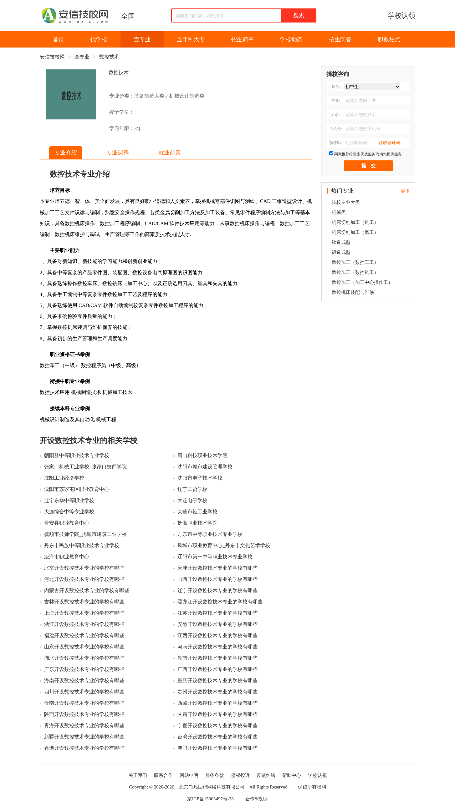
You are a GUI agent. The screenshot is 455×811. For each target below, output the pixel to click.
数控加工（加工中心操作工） (362, 282)
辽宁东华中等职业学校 (69, 500)
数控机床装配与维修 (353, 292)
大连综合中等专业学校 (69, 511)
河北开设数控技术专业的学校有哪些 (84, 579)
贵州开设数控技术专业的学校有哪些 (217, 691)
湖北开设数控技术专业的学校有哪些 (84, 658)
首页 (58, 39)
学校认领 (401, 15)
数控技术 (109, 56)
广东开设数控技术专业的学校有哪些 (84, 669)
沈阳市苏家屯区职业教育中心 (76, 489)
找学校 (98, 39)
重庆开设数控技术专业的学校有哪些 (217, 680)
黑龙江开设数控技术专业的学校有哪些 (220, 601)
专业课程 (117, 152)
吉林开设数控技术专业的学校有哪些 (84, 601)
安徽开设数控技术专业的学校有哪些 (217, 624)
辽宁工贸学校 (192, 489)
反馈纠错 (266, 775)
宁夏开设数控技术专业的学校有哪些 (217, 725)
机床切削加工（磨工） (355, 232)
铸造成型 (341, 242)
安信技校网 (52, 56)
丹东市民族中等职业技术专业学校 (81, 545)
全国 (128, 16)
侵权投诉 (240, 775)
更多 (405, 191)
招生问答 (340, 39)
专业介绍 (65, 152)
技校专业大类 (346, 202)
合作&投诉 (256, 798)
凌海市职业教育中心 (66, 556)
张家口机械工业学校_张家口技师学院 (85, 466)
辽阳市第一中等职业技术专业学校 (215, 556)
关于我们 (137, 775)
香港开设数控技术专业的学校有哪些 (84, 748)
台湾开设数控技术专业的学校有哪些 (217, 736)
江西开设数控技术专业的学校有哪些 (217, 635)
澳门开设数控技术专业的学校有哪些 (217, 748)
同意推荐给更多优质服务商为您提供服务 (368, 154)
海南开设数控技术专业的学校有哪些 (84, 680)
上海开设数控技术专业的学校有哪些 (84, 613)
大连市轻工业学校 (197, 511)
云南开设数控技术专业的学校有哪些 (84, 703)
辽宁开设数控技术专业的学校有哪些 (217, 590)
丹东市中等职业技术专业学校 (210, 534)
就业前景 (169, 152)
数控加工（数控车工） (355, 262)
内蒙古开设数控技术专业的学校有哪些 (86, 590)
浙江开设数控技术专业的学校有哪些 (84, 624)
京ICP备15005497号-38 (210, 798)
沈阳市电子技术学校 (199, 478)
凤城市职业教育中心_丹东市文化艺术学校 (223, 545)
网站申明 (189, 775)
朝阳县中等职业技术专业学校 (76, 455)
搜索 (298, 15)
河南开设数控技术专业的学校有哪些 (217, 646)
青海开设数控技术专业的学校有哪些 (84, 725)
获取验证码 (390, 142)
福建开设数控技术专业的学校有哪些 (84, 635)
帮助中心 (291, 775)
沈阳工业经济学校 (64, 478)
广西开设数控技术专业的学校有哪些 (217, 669)
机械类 (339, 212)
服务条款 (214, 775)
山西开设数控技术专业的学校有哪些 (217, 579)
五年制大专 (191, 39)
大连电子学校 (192, 500)
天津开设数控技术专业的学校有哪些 (217, 568)
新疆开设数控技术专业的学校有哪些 (84, 736)
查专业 (142, 39)
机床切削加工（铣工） (355, 222)
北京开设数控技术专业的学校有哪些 (84, 568)
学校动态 (291, 39)
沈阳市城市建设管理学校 (205, 466)
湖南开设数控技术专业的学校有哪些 (217, 658)
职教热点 (389, 39)
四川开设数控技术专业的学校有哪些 (84, 691)
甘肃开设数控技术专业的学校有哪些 (217, 714)
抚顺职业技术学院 (197, 523)
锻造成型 (341, 252)
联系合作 (163, 775)
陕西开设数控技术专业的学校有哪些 (84, 714)
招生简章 (242, 39)
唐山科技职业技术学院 (202, 455)
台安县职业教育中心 (66, 523)
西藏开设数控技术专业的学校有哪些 (217, 703)
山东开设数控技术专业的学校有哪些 (84, 646)
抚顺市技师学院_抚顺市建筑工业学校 (85, 534)
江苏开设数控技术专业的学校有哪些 (217, 613)
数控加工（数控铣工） (355, 272)
